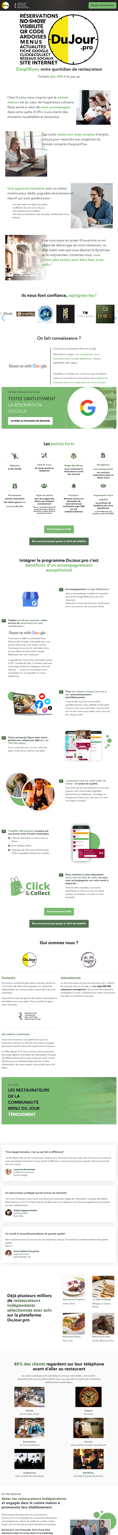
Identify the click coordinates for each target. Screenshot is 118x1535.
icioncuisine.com (71, 947)
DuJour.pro (8, 947)
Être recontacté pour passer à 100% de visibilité (59, 516)
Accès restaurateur (102, 5)
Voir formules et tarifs (59, 503)
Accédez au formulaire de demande (30, 399)
